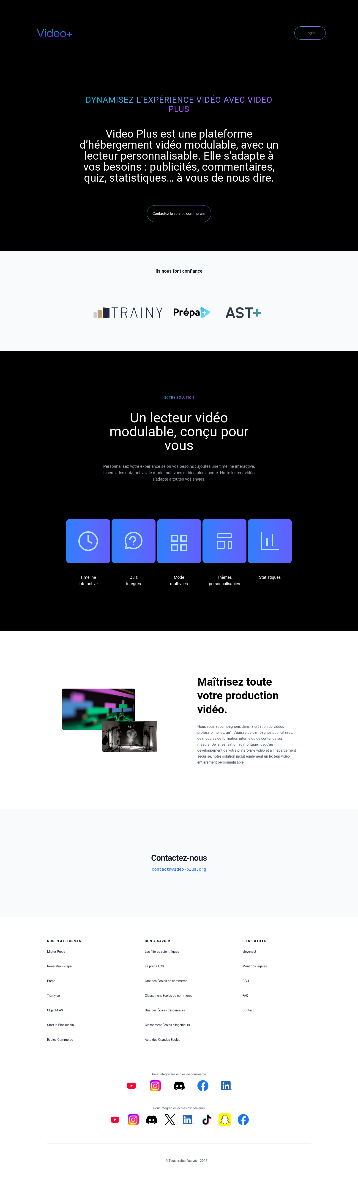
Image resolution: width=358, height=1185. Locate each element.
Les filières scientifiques (162, 951)
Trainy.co (53, 995)
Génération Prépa (59, 966)
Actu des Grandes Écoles (162, 1039)
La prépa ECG (154, 966)
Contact (248, 1010)
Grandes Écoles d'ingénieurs (165, 1010)
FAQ (245, 995)
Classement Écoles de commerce (168, 995)
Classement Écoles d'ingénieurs (167, 1025)
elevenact (249, 951)
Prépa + (52, 981)
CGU (246, 981)
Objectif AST (56, 1010)
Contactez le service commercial (179, 213)
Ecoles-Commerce (60, 1039)
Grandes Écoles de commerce (166, 981)
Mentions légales (255, 966)
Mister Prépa (56, 951)
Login (310, 33)
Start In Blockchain (60, 1025)
